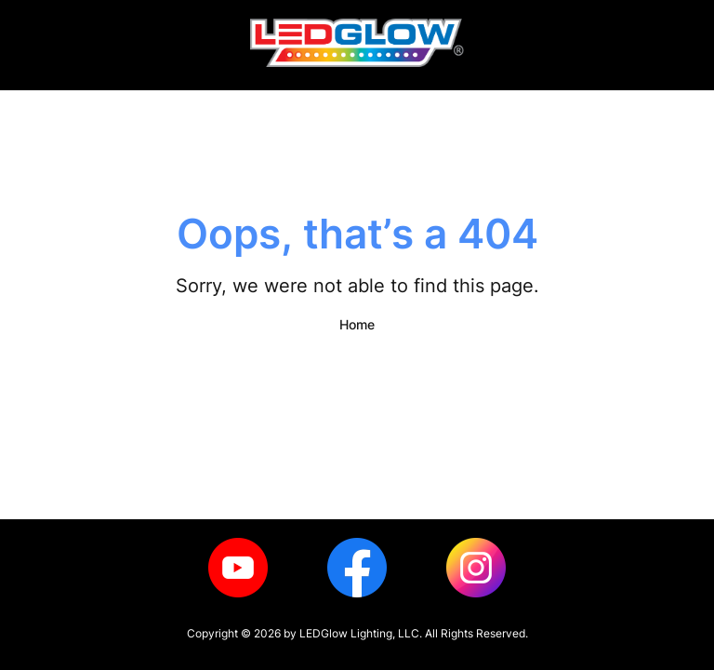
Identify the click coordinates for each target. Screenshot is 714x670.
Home (357, 324)
